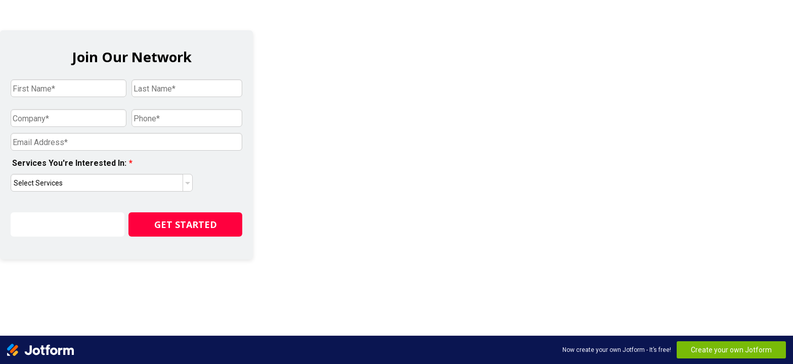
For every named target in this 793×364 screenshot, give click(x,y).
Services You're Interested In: (72, 163)
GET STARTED (185, 224)
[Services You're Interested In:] (102, 183)
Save (67, 224)
